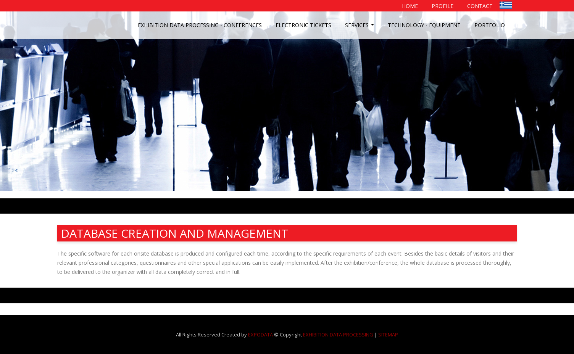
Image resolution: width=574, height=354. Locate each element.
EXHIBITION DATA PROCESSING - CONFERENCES (200, 25)
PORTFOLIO (489, 25)
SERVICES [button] (360, 27)
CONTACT (480, 6)
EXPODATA (260, 334)
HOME (410, 6)
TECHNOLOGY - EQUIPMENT (424, 25)
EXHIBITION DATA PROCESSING (338, 334)
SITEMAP (388, 334)
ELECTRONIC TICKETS (303, 25)
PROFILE (442, 6)
